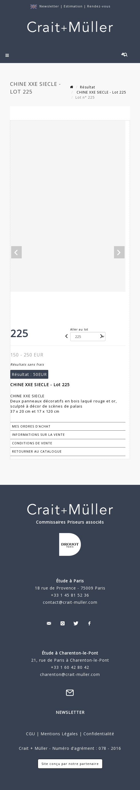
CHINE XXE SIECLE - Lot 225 (100, 92)
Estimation (74, 6)
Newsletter (49, 6)
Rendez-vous (98, 6)
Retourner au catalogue (37, 451)
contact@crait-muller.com (70, 602)
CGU (30, 733)
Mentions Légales (59, 733)
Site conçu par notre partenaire (70, 763)
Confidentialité (98, 733)
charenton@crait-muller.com (70, 674)
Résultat (87, 87)
